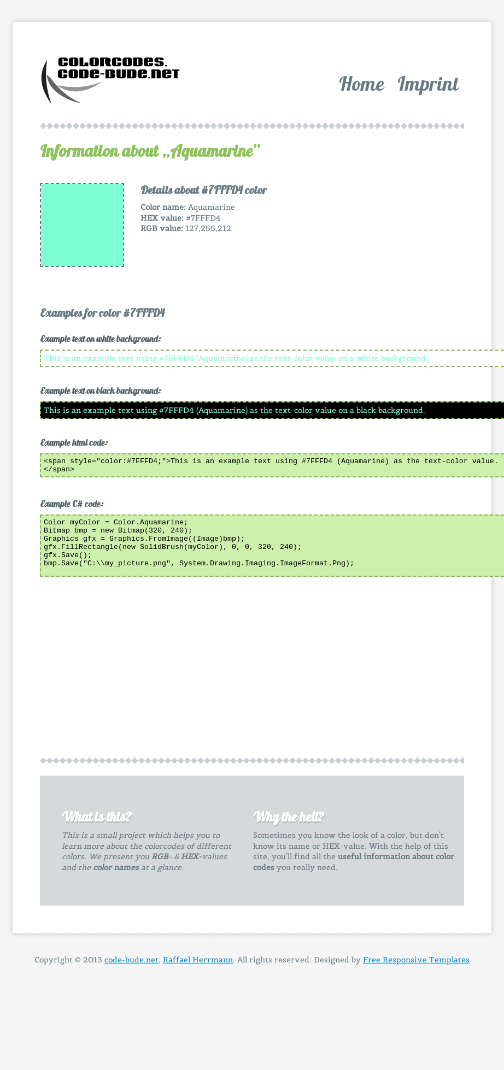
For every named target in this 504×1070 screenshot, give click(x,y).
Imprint (428, 83)
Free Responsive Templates (416, 963)
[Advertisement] (377, 251)
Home (361, 83)
